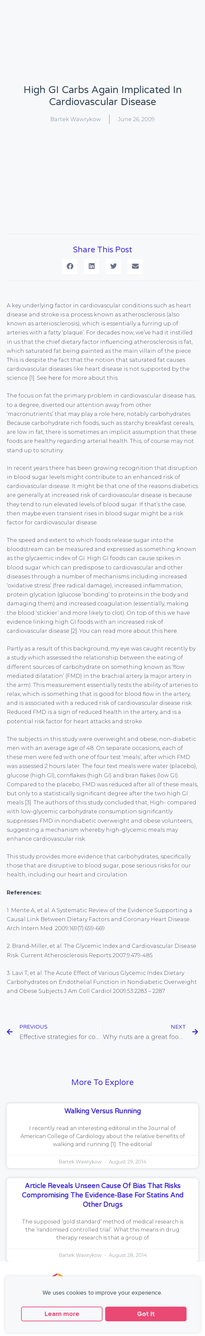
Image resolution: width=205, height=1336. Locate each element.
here (54, 378)
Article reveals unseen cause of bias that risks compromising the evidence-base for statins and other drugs (103, 1195)
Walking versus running (102, 1111)
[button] (69, 266)
